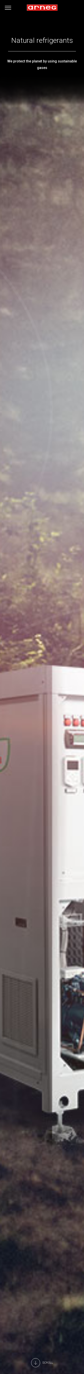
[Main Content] (42, 1362)
